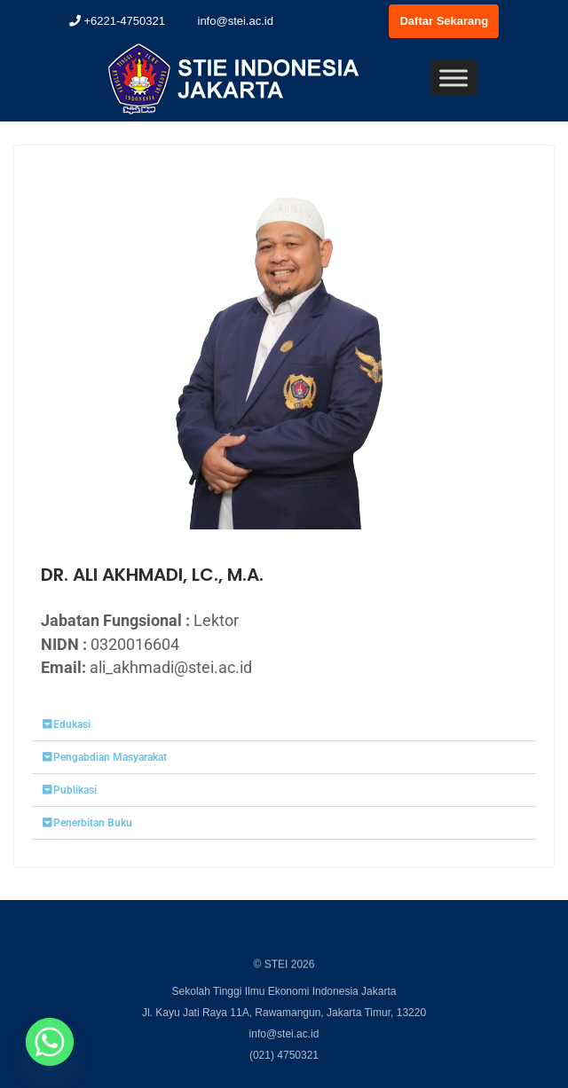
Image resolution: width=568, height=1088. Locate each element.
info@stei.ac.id (228, 20)
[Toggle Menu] (453, 77)
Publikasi (75, 793)
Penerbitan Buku (92, 825)
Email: (63, 670)
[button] (284, 727)
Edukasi (72, 727)
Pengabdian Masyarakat (110, 760)
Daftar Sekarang (443, 20)
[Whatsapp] (50, 1042)
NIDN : (110, 647)
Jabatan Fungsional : (140, 623)
